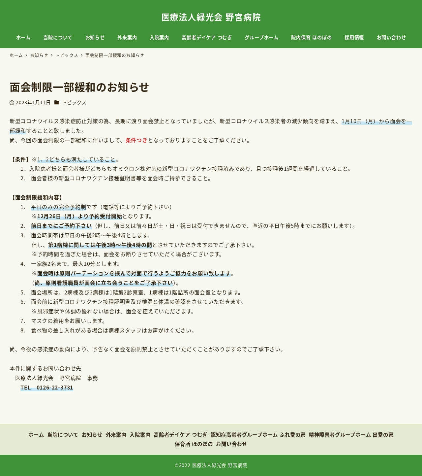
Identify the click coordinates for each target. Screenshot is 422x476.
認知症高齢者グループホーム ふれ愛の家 (258, 434)
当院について (62, 434)
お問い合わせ (231, 443)
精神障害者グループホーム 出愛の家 (351, 434)
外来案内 (116, 434)
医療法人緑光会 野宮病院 (211, 17)
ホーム (36, 434)
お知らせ (92, 434)
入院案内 (140, 434)
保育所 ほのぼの (194, 443)
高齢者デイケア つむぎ (180, 434)
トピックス (74, 102)
